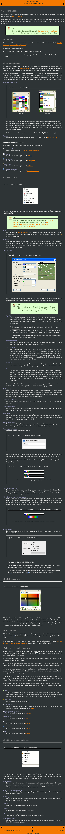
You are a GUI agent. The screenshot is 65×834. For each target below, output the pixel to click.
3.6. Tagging (60, 830)
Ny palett (29, 156)
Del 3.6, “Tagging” (52, 137)
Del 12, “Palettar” (17, 16)
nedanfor (29, 713)
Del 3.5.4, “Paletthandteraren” (30, 150)
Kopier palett (31, 160)
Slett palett (30, 166)
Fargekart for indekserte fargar (47, 31)
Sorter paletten (30, 226)
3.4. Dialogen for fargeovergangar (11, 830)
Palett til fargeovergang (27, 224)
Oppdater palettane (33, 171)
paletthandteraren (24, 68)
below (32, 708)
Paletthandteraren (22, 232)
